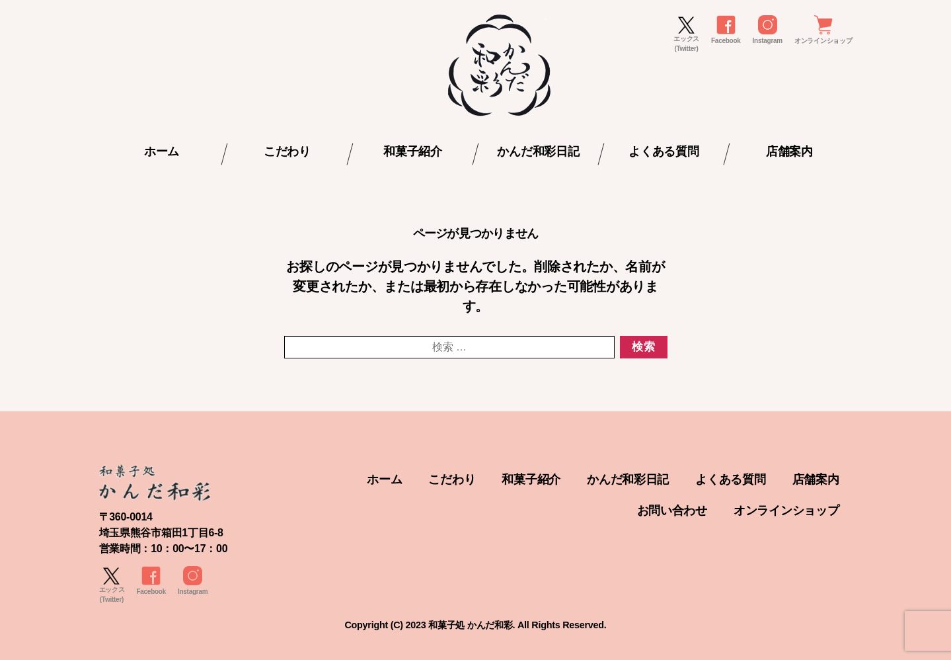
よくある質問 (663, 151)
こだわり (287, 151)
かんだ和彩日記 (538, 151)
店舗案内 (789, 151)
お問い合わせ (672, 510)
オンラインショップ (786, 510)
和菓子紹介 (412, 151)
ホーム (161, 151)
